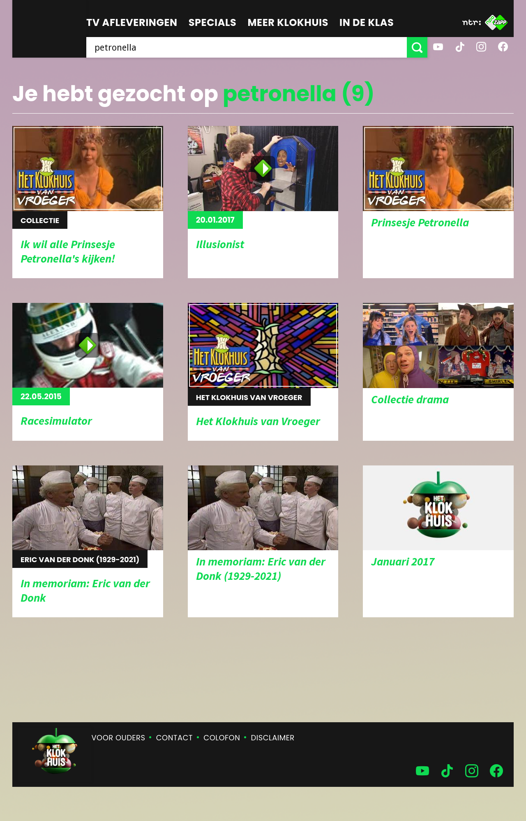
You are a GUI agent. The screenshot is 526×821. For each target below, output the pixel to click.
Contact (174, 738)
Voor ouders (118, 738)
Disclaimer (273, 738)
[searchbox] (246, 47)
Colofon (221, 738)
